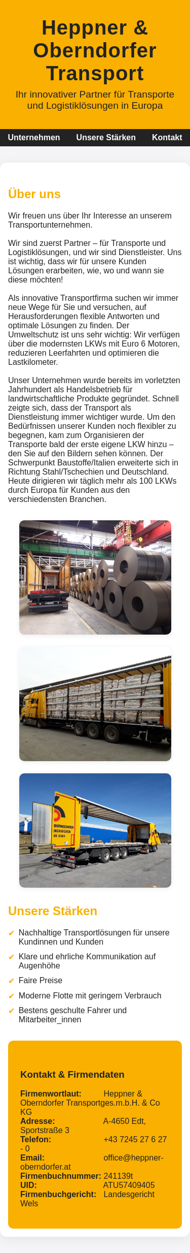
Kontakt (167, 137)
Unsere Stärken (106, 137)
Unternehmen (34, 137)
